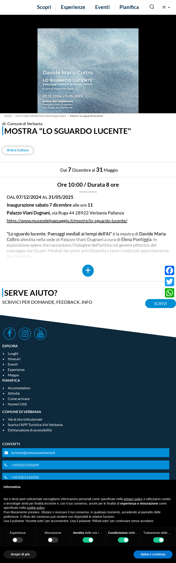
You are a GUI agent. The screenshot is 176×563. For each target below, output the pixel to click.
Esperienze (73, 7)
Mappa (13, 375)
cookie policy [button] (35, 507)
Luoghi (13, 353)
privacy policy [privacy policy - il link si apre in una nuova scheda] (133, 499)
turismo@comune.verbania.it (33, 452)
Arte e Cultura (18, 150)
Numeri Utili (17, 404)
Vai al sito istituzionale (25, 419)
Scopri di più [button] (20, 554)
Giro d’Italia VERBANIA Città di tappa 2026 (41, 116)
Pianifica (129, 7)
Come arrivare (19, 398)
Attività (14, 393)
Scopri (44, 7)
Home (8, 116)
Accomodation (19, 388)
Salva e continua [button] (153, 554)
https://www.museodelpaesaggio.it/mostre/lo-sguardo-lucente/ (67, 220)
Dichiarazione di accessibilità (30, 430)
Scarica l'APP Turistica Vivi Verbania (35, 424)
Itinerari (14, 359)
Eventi (102, 7)
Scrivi (160, 303)
